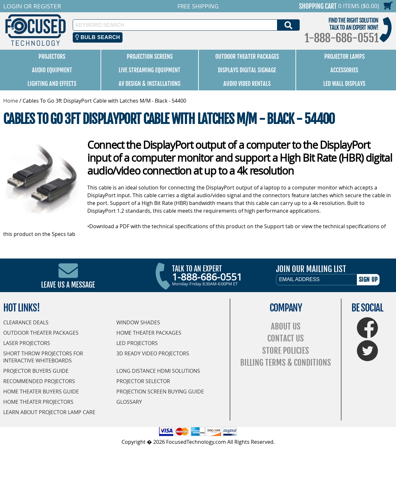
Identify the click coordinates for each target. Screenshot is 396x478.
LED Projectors (137, 343)
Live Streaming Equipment (149, 70)
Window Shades (138, 322)
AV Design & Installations (149, 83)
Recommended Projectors (39, 381)
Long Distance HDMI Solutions (158, 370)
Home (10, 100)
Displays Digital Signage (247, 70)
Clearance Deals (25, 322)
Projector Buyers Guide (36, 370)
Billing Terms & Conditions (285, 363)
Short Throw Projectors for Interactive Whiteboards (43, 357)
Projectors (51, 56)
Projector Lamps (344, 56)
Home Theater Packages (148, 332)
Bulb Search (97, 37)
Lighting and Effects (51, 83)
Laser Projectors (26, 343)
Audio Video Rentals (247, 83)
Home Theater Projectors (38, 401)
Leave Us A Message (68, 284)
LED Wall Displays (344, 83)
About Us (286, 326)
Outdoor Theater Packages (247, 56)
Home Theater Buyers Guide (41, 391)
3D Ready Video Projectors (152, 353)
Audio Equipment (52, 70)
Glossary (129, 401)
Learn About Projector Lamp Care (49, 412)
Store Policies (285, 351)
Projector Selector (143, 381)
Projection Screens (150, 56)
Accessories (344, 70)
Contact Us (285, 338)
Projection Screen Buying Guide (160, 391)
